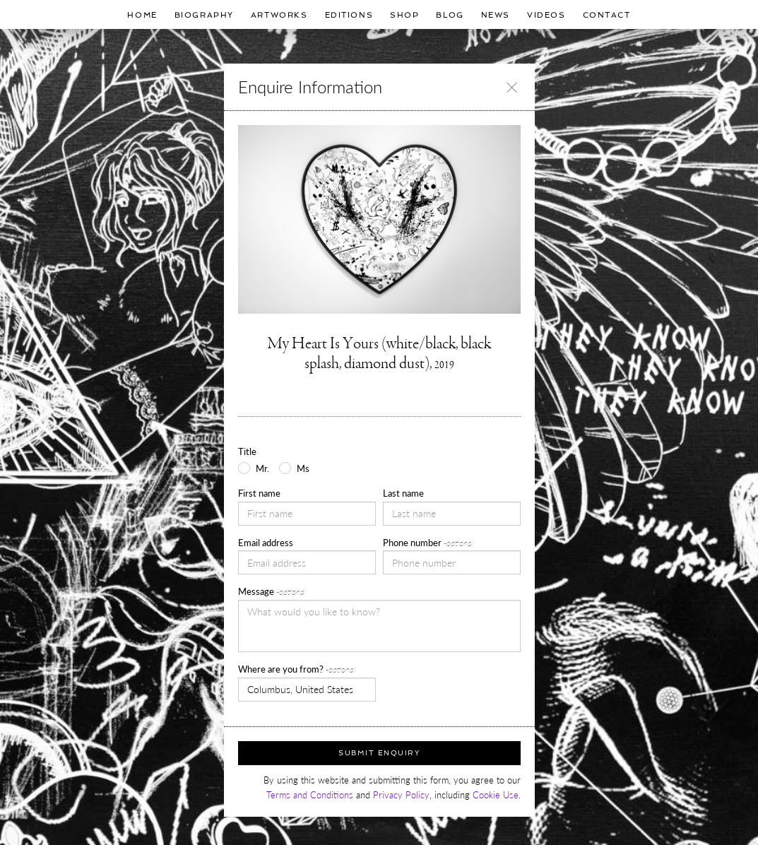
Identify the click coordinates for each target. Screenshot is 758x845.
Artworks (279, 15)
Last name (403, 493)
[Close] (512, 87)
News (495, 15)
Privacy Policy (401, 794)
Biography (204, 15)
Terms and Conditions (309, 794)
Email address (265, 542)
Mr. (262, 468)
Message (272, 591)
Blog (449, 15)
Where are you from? (296, 669)
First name (259, 493)
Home (142, 15)
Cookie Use (496, 794)
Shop (404, 15)
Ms (303, 468)
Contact (607, 15)
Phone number (428, 542)
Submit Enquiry (379, 753)
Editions (349, 15)
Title (247, 451)
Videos (546, 15)
